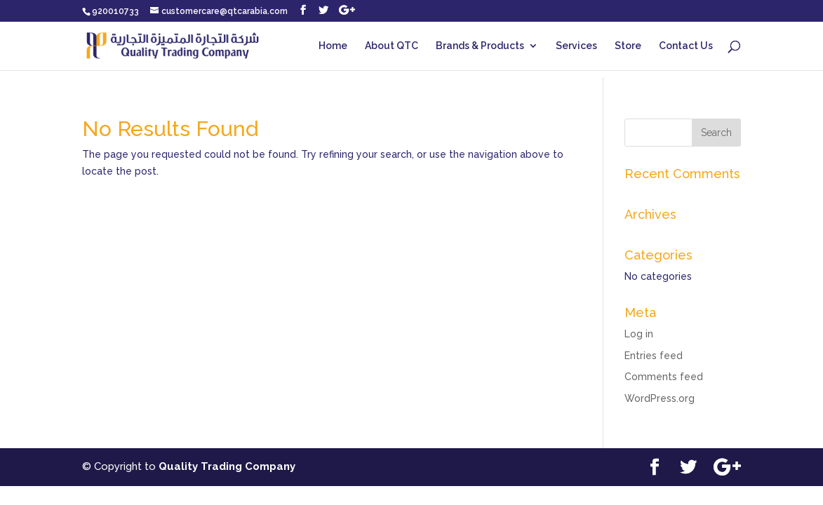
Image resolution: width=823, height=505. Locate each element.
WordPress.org (659, 398)
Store (628, 46)
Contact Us (686, 46)
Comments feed (663, 376)
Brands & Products (480, 46)
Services (576, 46)
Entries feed (653, 355)
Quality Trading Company (227, 466)
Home (333, 46)
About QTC (391, 46)
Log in (638, 333)
